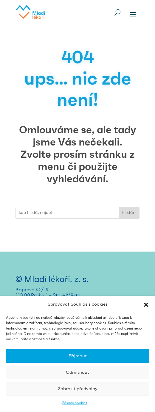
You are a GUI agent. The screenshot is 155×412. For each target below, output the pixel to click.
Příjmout (78, 356)
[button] (146, 305)
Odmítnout (77, 372)
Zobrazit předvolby (77, 389)
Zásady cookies (74, 403)
